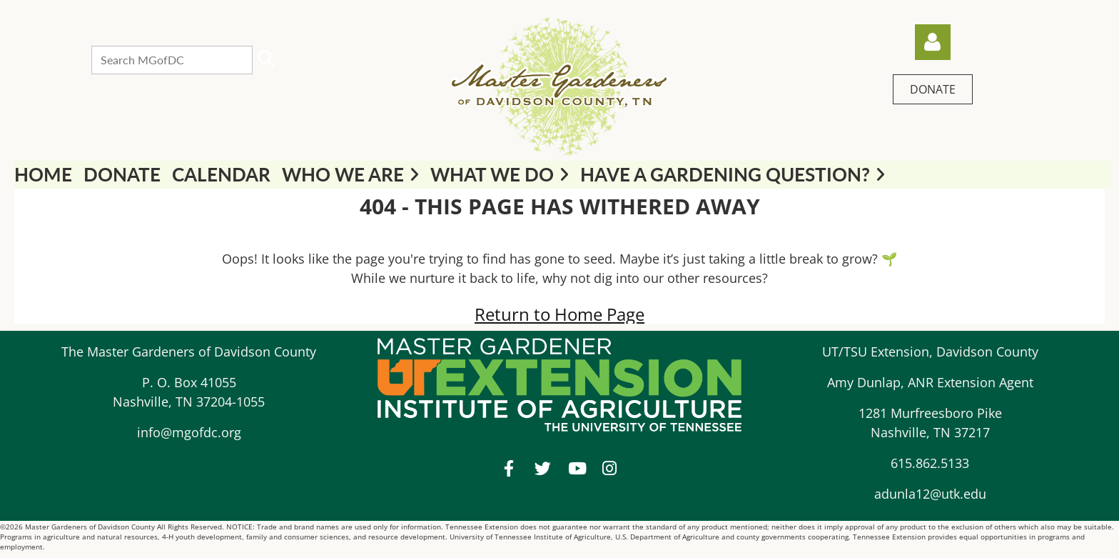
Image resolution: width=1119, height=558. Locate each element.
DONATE (933, 89)
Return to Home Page (559, 314)
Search (266, 58)
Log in (933, 42)
